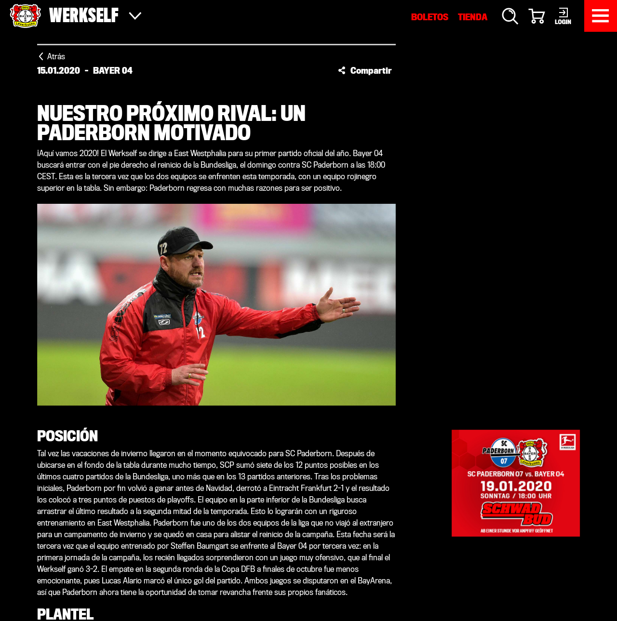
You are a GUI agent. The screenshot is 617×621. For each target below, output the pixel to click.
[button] (365, 70)
